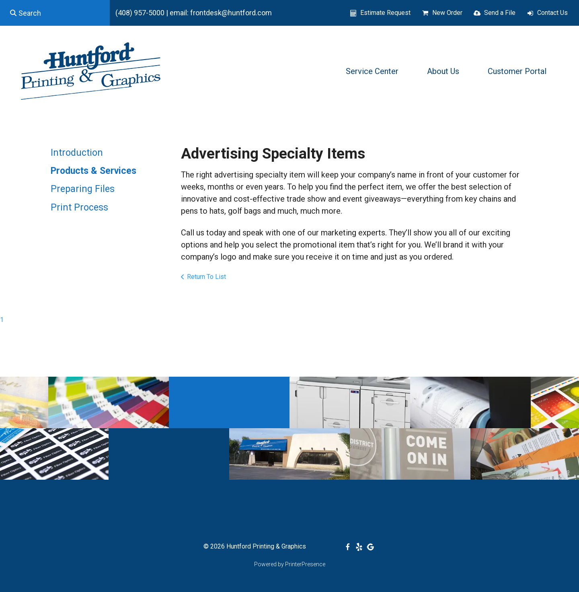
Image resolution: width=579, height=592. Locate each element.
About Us (443, 71)
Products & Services (93, 170)
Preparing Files (83, 189)
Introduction (77, 152)
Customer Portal (517, 71)
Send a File (499, 13)
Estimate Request (385, 13)
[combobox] (55, 13)
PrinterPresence (305, 564)
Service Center (372, 71)
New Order (447, 13)
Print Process (79, 207)
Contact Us (552, 13)
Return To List (206, 277)
